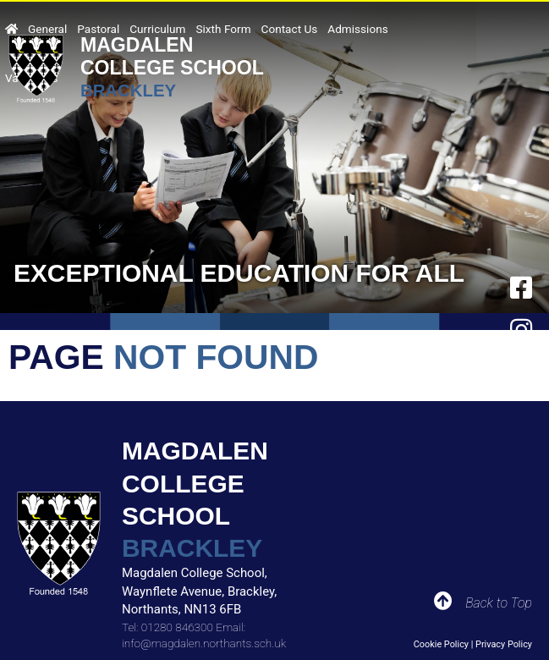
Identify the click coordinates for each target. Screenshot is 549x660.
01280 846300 (177, 627)
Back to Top (498, 603)
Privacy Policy (503, 644)
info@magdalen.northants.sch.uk (204, 643)
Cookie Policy (441, 644)
